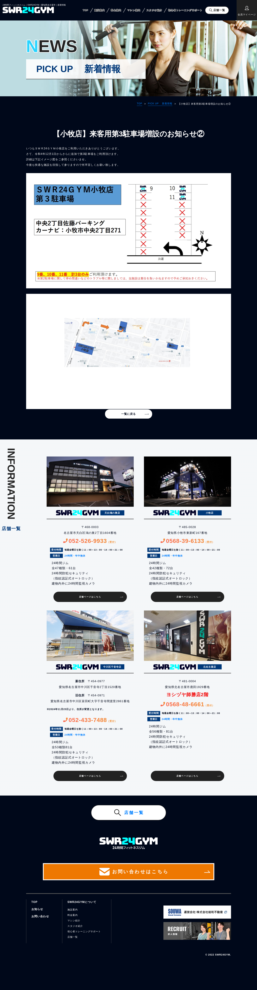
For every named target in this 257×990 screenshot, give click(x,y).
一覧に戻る (128, 413)
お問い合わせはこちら (128, 872)
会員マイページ (247, 11)
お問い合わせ (40, 916)
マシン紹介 (73, 920)
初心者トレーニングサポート (185, 10)
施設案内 (99, 10)
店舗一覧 (219, 10)
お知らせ (37, 909)
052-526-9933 (90, 541)
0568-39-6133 (187, 541)
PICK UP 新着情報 (160, 103)
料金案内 (116, 10)
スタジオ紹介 (154, 10)
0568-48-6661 (187, 704)
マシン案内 (133, 10)
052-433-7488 (90, 720)
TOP (85, 10)
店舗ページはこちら (90, 597)
